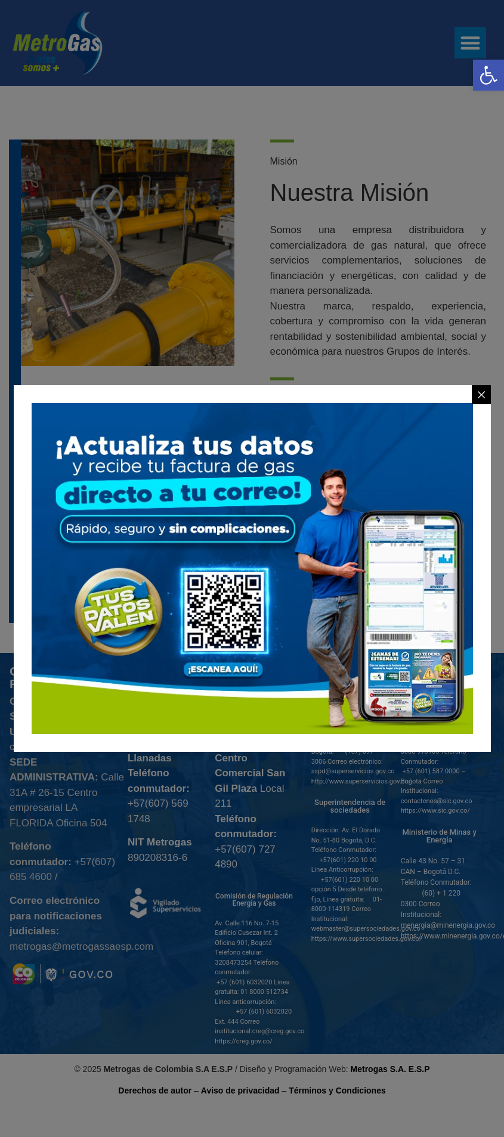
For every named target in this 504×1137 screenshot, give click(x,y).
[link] (488, 75)
